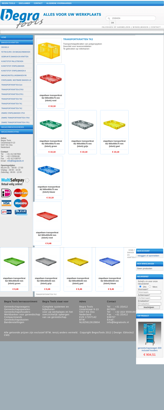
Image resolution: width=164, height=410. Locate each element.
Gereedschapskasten (16, 319)
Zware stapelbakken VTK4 (13, 113)
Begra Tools (8, 3)
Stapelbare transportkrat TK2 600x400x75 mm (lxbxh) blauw (49, 189)
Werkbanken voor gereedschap (22, 314)
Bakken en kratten (10, 42)
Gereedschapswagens (17, 306)
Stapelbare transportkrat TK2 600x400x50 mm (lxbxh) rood (47, 235)
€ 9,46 (48, 243)
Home (3, 37)
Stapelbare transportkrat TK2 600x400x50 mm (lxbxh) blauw (109, 281)
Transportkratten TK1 (11, 104)
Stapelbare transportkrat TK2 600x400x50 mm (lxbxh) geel (78, 281)
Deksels (5, 47)
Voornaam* (143, 289)
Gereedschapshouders (17, 312)
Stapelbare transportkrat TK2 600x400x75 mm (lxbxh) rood (50, 98)
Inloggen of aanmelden (116, 27)
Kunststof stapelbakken (12, 66)
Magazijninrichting (10, 132)
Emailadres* (143, 301)
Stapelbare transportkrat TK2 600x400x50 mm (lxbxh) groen (14, 281)
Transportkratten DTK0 (12, 89)
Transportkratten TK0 (11, 99)
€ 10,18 (52, 106)
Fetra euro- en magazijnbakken (15, 52)
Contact (38, 3)
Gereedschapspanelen (17, 309)
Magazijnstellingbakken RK (14, 75)
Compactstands (13, 317)
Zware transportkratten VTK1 (15, 122)
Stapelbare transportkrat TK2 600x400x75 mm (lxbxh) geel (114, 143)
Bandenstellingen (14, 322)
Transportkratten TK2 (11, 108)
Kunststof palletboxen (12, 61)
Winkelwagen (140, 27)
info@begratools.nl (15, 161)
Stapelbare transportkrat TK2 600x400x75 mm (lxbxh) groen (50, 143)
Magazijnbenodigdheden (12, 127)
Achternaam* (144, 295)
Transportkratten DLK (11, 85)
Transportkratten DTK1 (12, 94)
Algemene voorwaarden (58, 3)
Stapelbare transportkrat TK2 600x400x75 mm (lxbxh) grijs (82, 143)
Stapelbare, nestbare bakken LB (16, 80)
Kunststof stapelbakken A (13, 71)
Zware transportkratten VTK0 (15, 118)
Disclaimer (24, 3)
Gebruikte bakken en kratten (14, 57)
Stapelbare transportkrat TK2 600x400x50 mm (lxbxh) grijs (46, 281)
